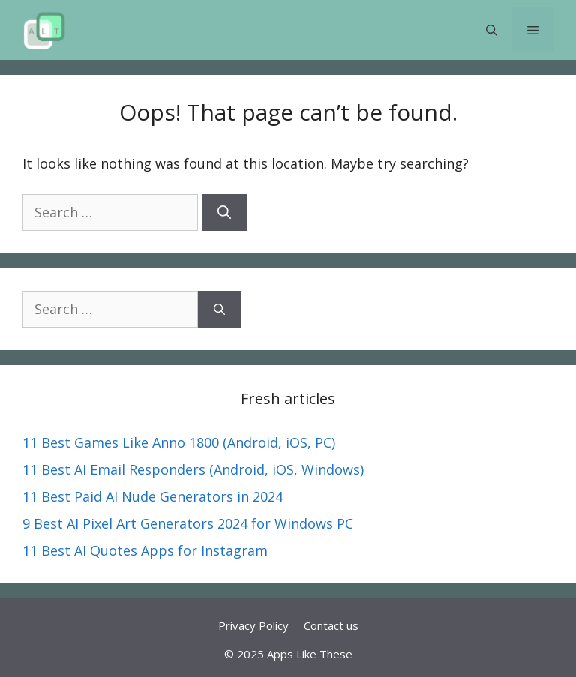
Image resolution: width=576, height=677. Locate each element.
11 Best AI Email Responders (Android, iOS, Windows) (193, 469)
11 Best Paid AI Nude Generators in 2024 (152, 496)
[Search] (224, 212)
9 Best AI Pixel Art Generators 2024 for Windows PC (187, 523)
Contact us (331, 625)
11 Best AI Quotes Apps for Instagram (145, 550)
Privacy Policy (253, 625)
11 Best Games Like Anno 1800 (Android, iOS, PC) (178, 442)
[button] (491, 29)
